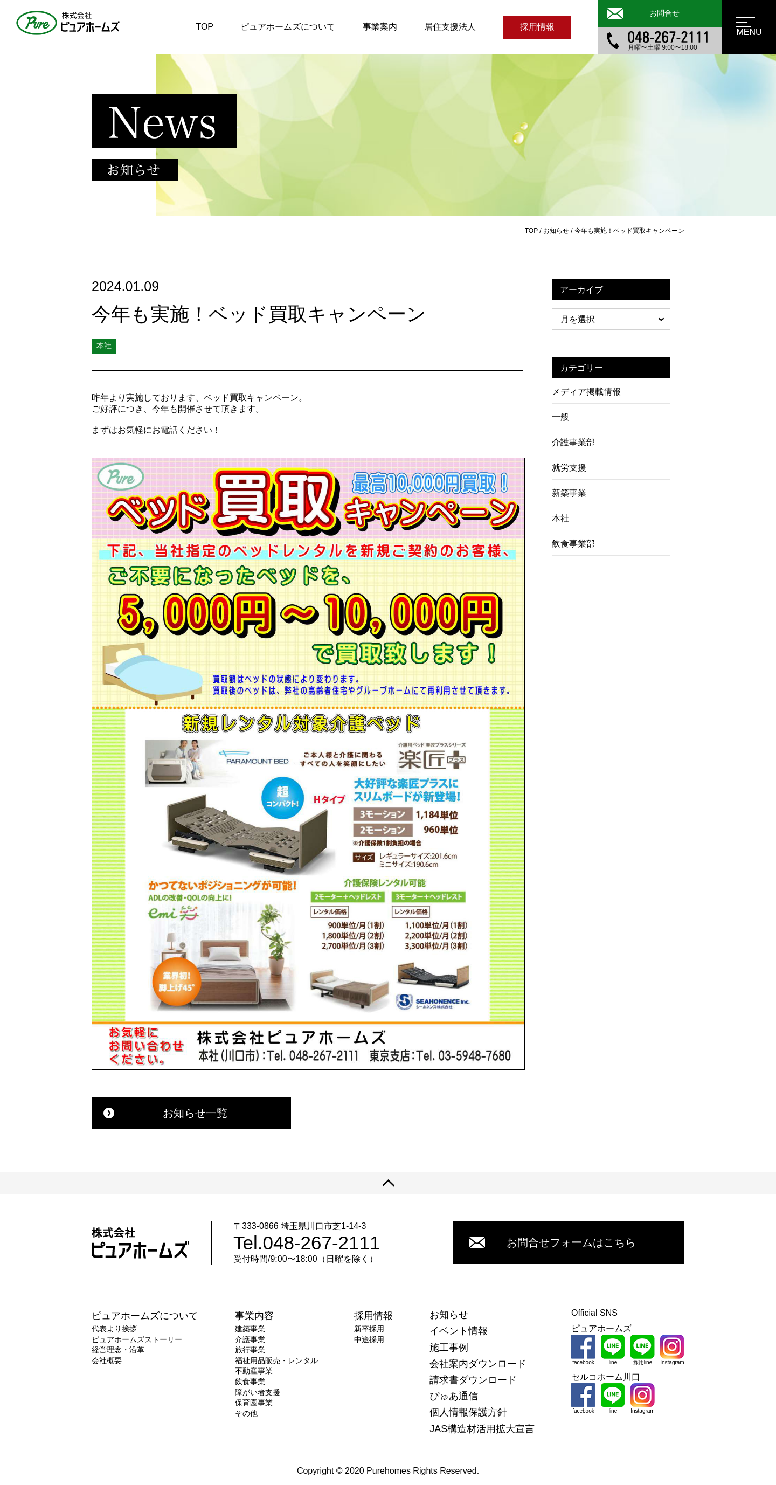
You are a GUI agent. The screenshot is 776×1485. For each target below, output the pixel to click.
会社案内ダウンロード (477, 1363)
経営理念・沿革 (118, 1349)
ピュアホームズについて (287, 26)
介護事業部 (573, 442)
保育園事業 (254, 1402)
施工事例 (448, 1347)
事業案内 (380, 26)
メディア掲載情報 (586, 391)
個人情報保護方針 (468, 1412)
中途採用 (369, 1339)
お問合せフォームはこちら (552, 1242)
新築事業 (569, 493)
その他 (246, 1413)
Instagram (672, 1350)
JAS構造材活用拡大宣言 (482, 1429)
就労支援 (569, 467)
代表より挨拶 (114, 1328)
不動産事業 (254, 1370)
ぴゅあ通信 (453, 1396)
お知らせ (448, 1314)
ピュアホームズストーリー (137, 1339)
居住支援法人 (450, 26)
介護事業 (250, 1339)
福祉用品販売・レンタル (276, 1360)
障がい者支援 (257, 1392)
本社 (560, 518)
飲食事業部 (573, 543)
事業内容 (254, 1315)
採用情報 (537, 26)
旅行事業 (250, 1349)
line (613, 1350)
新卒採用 (369, 1328)
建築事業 (250, 1328)
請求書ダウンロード (473, 1380)
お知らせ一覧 (165, 1113)
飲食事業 (250, 1381)
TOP (204, 26)
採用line (642, 1350)
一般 (560, 417)
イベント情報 (458, 1330)
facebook (583, 1350)
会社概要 (107, 1360)
